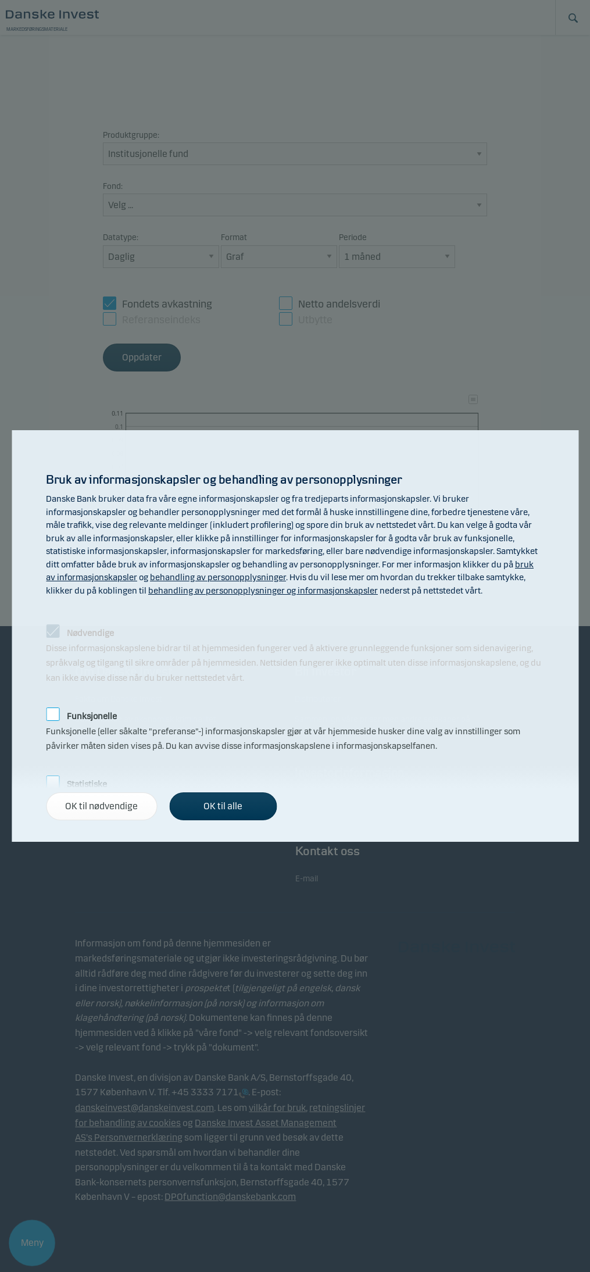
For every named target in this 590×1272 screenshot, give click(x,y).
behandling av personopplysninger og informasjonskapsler (263, 590)
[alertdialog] (295, 636)
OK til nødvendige (101, 806)
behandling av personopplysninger (218, 577)
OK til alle (222, 806)
